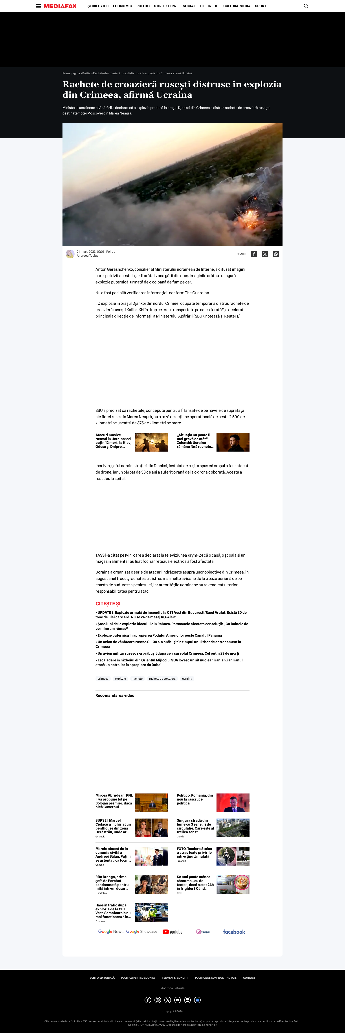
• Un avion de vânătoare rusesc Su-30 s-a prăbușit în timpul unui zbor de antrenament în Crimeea (168, 644)
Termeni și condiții (175, 977)
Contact (249, 977)
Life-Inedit (209, 6)
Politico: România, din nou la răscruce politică (195, 799)
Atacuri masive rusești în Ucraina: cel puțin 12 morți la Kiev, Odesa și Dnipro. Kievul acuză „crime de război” (113, 440)
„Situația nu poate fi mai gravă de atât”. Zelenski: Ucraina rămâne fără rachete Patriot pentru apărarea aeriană (194, 440)
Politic (143, 6)
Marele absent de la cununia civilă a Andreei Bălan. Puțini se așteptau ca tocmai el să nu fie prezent (113, 854)
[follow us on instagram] (203, 932)
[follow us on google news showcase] (141, 932)
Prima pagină (71, 73)
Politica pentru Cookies (138, 977)
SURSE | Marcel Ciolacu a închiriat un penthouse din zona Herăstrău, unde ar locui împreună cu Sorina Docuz (113, 826)
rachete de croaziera (162, 678)
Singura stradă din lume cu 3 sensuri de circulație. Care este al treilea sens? (195, 826)
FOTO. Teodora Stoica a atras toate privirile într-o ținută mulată (194, 853)
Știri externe (166, 6)
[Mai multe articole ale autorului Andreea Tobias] (70, 254)
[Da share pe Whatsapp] (276, 254)
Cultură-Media (237, 6)
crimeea (103, 678)
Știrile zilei (98, 6)
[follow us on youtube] (172, 932)
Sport (260, 6)
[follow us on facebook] (234, 932)
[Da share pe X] (265, 254)
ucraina (187, 678)
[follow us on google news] (110, 932)
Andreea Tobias (87, 255)
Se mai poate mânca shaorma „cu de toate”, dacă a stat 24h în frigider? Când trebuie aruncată (195, 882)
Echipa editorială (102, 977)
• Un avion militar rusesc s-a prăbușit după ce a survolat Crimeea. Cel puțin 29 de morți (167, 653)
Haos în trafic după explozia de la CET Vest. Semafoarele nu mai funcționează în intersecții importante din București (113, 911)
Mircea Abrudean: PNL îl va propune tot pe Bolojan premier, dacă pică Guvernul (114, 801)
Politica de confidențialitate (216, 977)
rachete (137, 678)
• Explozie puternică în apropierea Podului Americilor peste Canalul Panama (158, 635)
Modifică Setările (172, 988)
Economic (122, 6)
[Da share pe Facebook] (254, 254)
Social (189, 6)
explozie (120, 678)
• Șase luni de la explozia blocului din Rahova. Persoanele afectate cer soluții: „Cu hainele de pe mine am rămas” (171, 626)
